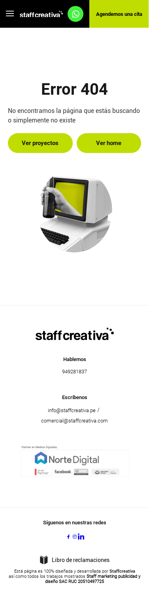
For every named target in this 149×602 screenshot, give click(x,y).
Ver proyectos (40, 143)
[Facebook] (68, 536)
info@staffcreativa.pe (72, 410)
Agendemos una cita (119, 14)
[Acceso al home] (41, 14)
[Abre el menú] (10, 14)
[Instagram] (75, 536)
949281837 (74, 372)
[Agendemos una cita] (75, 14)
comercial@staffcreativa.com (74, 421)
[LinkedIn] (81, 536)
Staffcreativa (122, 571)
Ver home (108, 143)
